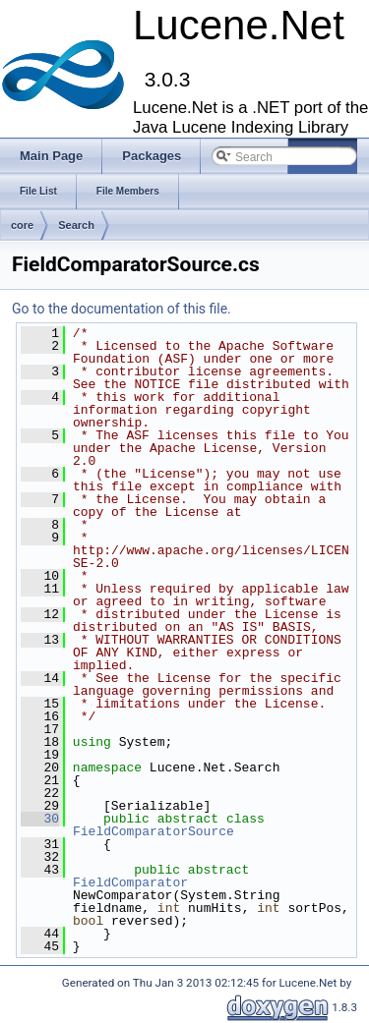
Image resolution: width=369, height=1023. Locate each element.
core (22, 225)
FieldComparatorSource (153, 831)
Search (76, 225)
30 (40, 818)
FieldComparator (130, 882)
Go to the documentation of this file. (121, 308)
